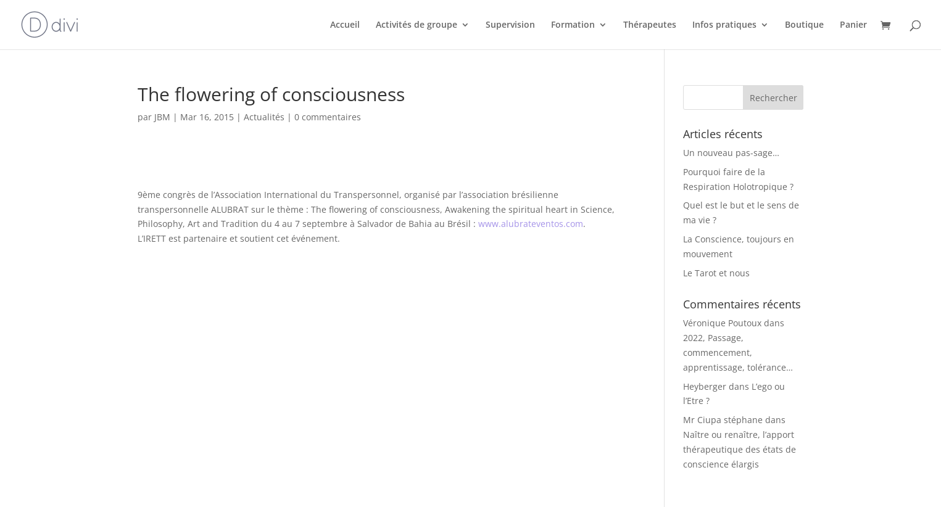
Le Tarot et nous (716, 273)
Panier (853, 25)
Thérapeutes (649, 25)
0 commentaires (327, 117)
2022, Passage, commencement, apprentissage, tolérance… (738, 352)
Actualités (264, 117)
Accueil (345, 25)
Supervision (510, 25)
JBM (162, 117)
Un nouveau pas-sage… (731, 153)
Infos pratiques (724, 25)
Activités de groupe (416, 25)
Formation (573, 25)
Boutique (804, 25)
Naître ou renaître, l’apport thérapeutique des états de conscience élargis (739, 449)
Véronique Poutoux (722, 323)
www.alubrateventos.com (530, 223)
